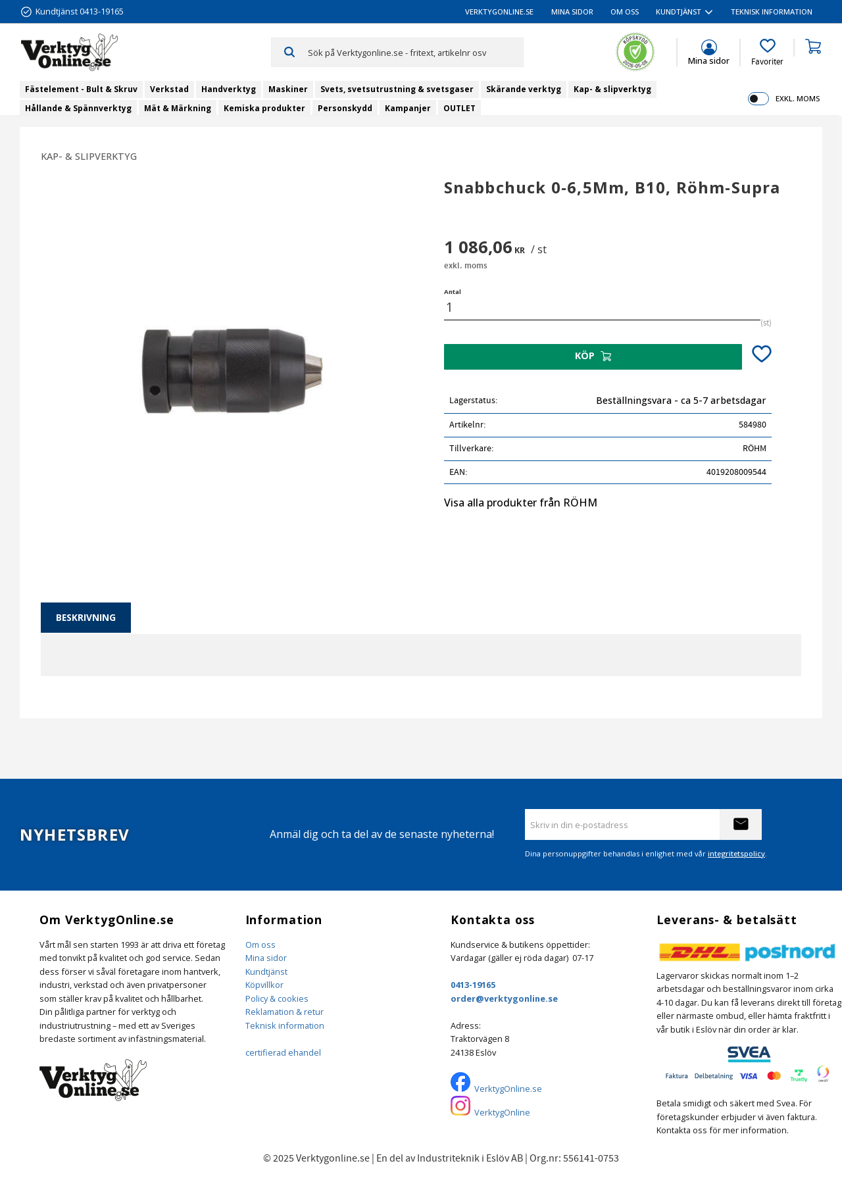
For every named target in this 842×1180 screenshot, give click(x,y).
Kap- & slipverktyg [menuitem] (612, 89)
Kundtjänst (266, 971)
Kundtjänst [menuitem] (678, 11)
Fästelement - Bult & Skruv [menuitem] (81, 89)
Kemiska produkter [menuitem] (264, 108)
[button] (767, 52)
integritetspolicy (736, 853)
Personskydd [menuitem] (345, 108)
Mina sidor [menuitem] (572, 11)
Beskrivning (86, 617)
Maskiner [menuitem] (288, 89)
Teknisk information (284, 1025)
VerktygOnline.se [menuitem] (499, 11)
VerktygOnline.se (508, 1088)
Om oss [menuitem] (624, 11)
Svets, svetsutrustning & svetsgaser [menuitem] (397, 89)
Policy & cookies (277, 998)
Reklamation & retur (284, 1012)
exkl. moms (798, 98)
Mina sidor (266, 958)
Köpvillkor (264, 985)
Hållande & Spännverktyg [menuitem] (78, 108)
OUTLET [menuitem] (459, 108)
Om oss (260, 944)
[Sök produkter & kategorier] (415, 52)
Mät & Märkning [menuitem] (177, 108)
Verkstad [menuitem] (169, 89)
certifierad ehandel (283, 1052)
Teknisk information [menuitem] (771, 11)
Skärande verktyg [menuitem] (523, 89)
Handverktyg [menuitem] (228, 89)
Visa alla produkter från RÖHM (520, 502)
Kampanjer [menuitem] (408, 108)
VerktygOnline (502, 1112)
